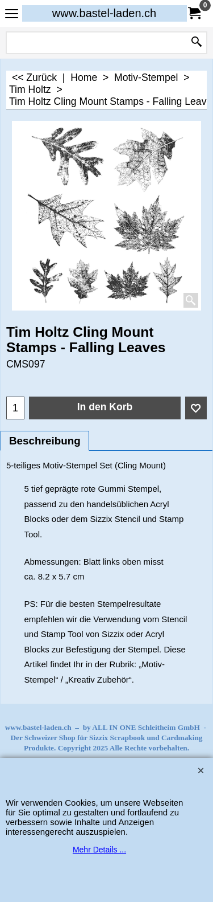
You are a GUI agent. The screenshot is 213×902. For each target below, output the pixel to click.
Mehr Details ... (99, 849)
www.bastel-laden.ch (104, 13)
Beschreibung (45, 441)
